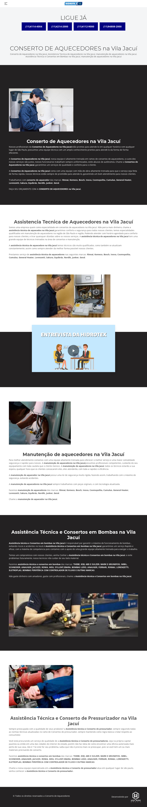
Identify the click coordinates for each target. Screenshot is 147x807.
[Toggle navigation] (5, 3)
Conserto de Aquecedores (57, 795)
